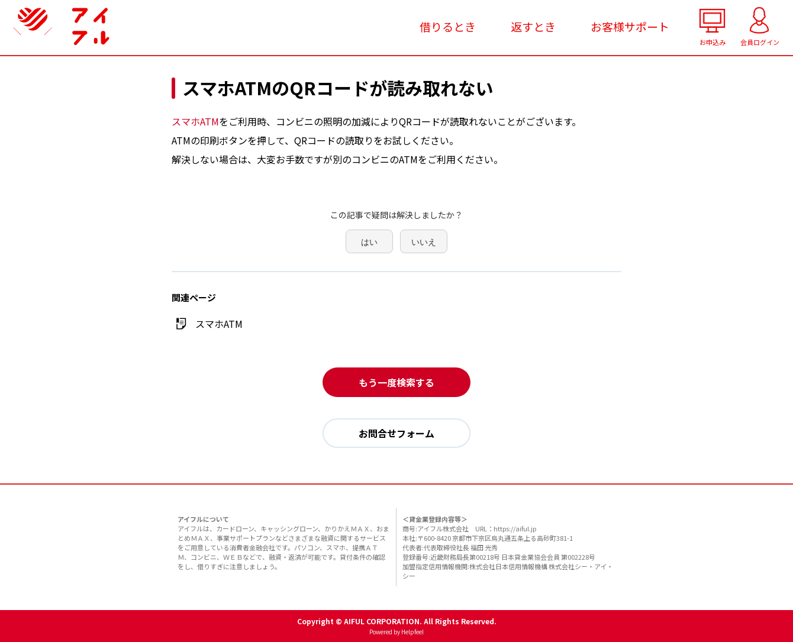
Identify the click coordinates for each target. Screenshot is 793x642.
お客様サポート (630, 26)
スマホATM (195, 121)
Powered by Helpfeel (396, 631)
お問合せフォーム (396, 433)
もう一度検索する (396, 382)
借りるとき (448, 26)
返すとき (533, 26)
